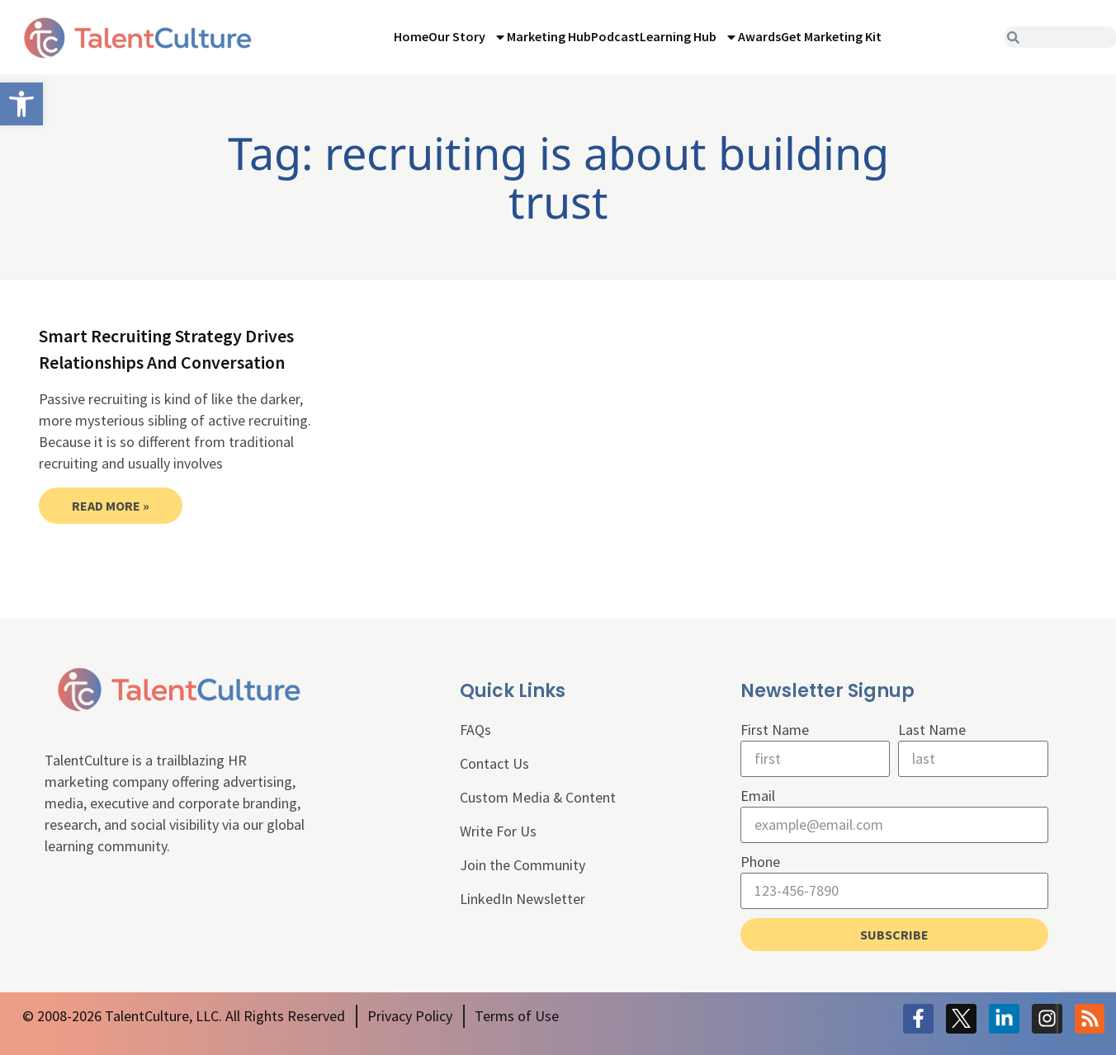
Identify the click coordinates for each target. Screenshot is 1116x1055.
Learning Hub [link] (689, 37)
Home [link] (411, 36)
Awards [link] (759, 36)
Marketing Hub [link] (549, 36)
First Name (774, 729)
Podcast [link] (615, 36)
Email (757, 795)
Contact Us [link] (494, 763)
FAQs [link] (475, 729)
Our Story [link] (467, 37)
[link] (21, 103)
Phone (760, 861)
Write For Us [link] (498, 831)
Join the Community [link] (522, 864)
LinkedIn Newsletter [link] (522, 898)
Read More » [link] (110, 505)
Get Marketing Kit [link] (831, 36)
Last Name (932, 729)
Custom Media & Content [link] (538, 797)
